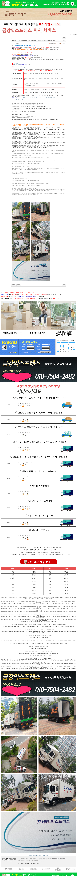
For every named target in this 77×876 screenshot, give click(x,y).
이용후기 (40, 855)
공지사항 (30, 855)
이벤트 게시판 (45, 855)
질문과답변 (35, 855)
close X (74, 5)
